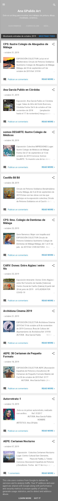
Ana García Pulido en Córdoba (21, 90)
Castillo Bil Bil (11, 178)
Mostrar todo (47, 36)
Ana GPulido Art (29, 11)
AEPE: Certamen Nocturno (19, 441)
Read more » (48, 80)
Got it (37, 498)
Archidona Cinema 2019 (17, 311)
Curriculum (31, 26)
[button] (53, 45)
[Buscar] (54, 5)
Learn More (24, 498)
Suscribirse (13, 26)
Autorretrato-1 (12, 399)
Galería (46, 26)
